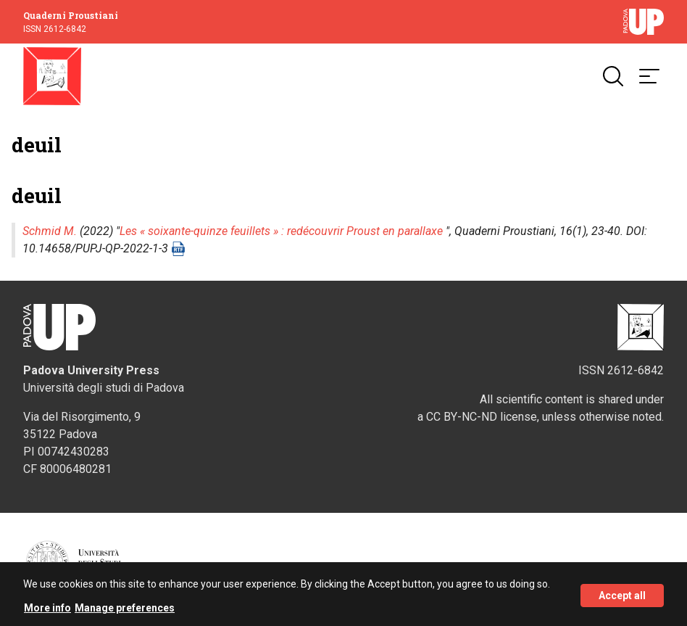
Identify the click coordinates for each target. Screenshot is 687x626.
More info (47, 611)
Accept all (622, 598)
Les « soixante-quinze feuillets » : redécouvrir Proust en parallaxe (281, 231)
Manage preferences (125, 611)
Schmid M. (49, 231)
